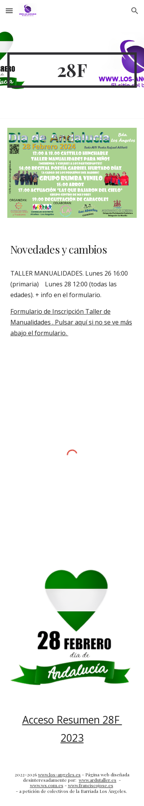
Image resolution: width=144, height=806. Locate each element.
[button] (9, 10)
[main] (72, 70)
